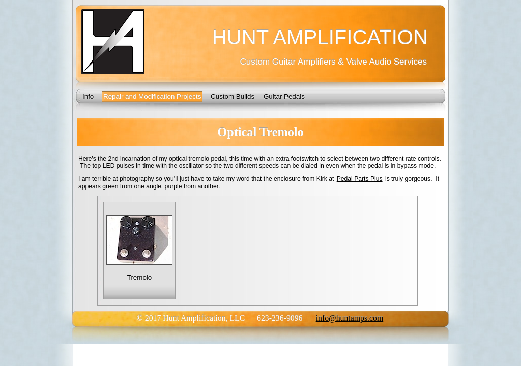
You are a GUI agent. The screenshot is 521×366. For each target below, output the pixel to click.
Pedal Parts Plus (360, 178)
